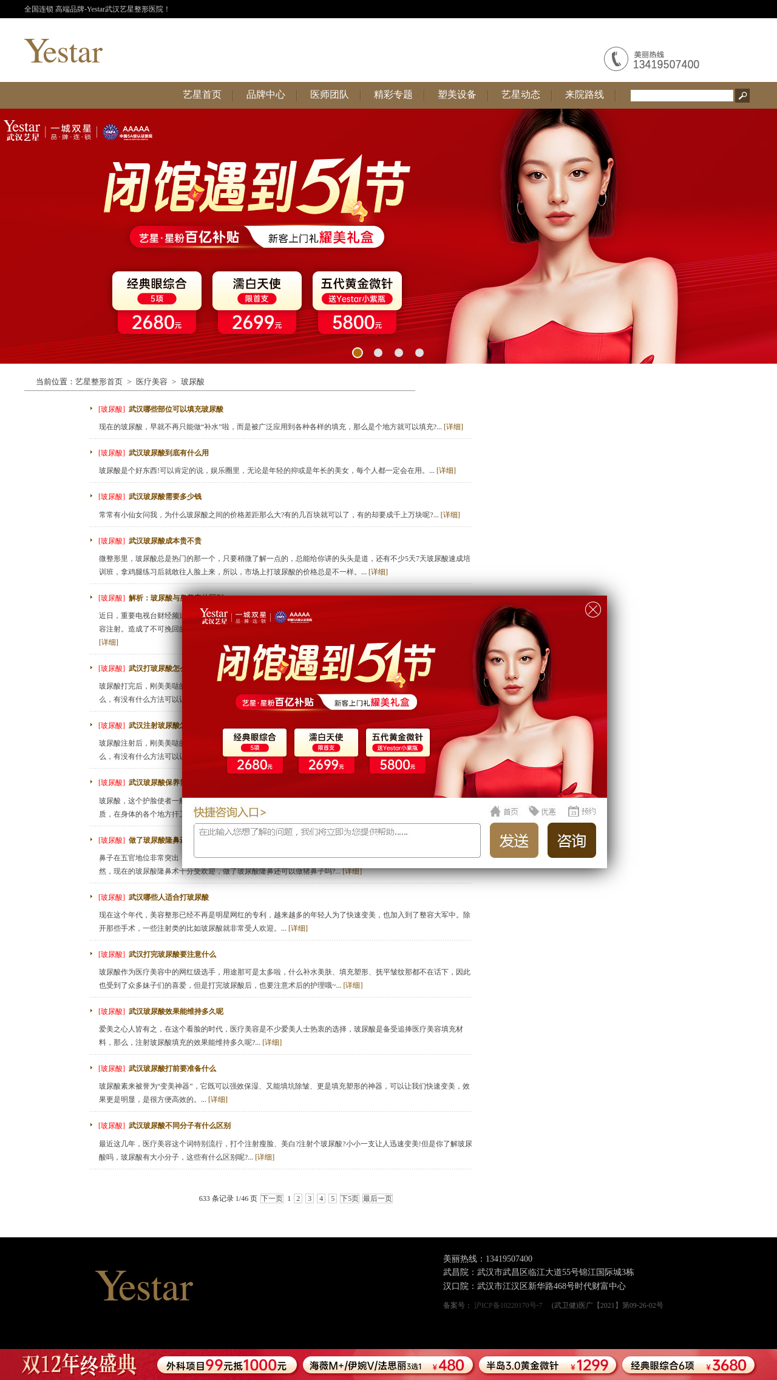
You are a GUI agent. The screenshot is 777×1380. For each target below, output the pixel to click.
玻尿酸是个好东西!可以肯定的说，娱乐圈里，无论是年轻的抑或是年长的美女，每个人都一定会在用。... (277, 470)
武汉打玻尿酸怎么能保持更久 (176, 668)
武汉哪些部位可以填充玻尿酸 (176, 409)
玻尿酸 (193, 381)
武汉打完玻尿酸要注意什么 (172, 954)
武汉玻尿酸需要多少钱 (165, 496)
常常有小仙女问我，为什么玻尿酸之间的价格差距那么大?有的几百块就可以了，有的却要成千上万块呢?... (279, 515)
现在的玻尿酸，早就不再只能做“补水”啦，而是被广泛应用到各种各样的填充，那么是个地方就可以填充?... (281, 427)
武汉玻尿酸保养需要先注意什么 (180, 782)
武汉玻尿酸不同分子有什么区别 (180, 1125)
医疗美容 (152, 381)
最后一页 (377, 1198)
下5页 (350, 1198)
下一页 (272, 1198)
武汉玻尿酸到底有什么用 (169, 453)
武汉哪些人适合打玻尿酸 (169, 897)
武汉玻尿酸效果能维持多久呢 (176, 1011)
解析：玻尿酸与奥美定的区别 (176, 598)
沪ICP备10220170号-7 (508, 1305)
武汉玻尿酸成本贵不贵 (165, 541)
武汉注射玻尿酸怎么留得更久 (176, 725)
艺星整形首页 (99, 381)
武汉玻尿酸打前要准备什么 (172, 1068)
